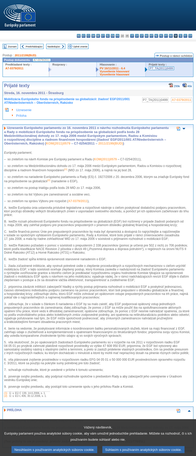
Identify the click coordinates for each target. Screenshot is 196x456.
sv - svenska (190, 36)
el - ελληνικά (108, 36)
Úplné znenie (80, 46)
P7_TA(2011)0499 (161, 68)
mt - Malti (151, 36)
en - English (113, 36)
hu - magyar (147, 36)
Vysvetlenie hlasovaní (114, 71)
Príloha (21, 116)
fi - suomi (185, 36)
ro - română (171, 36)
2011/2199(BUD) (25, 55)
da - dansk (93, 36)
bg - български (79, 36)
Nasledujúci (53, 46)
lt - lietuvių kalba (142, 36)
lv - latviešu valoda (137, 36)
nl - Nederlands (156, 36)
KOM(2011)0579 (58, 143)
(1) (5, 393)
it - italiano (132, 36)
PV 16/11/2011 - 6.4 (112, 68)
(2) (5, 396)
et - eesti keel (103, 36)
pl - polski (161, 36)
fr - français (117, 36)
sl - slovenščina (180, 36)
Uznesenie (23, 110)
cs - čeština (88, 36)
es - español (83, 36)
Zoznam (12, 46)
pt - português (166, 36)
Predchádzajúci (34, 46)
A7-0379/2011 (14, 68)
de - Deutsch (98, 36)
